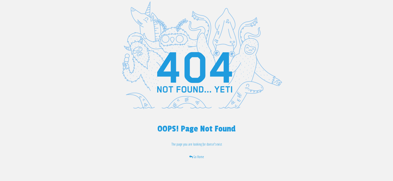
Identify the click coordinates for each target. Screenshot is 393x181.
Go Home (196, 157)
